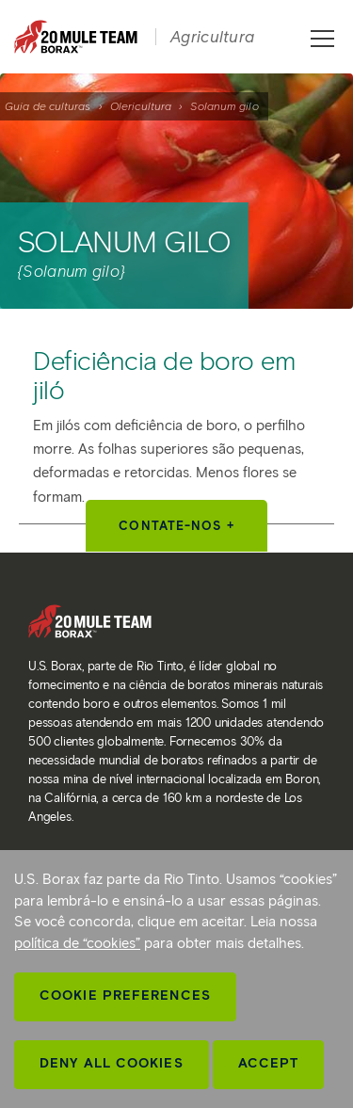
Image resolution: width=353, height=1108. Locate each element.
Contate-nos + (176, 526)
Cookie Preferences (125, 996)
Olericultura (140, 106)
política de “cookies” (77, 943)
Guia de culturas (48, 106)
